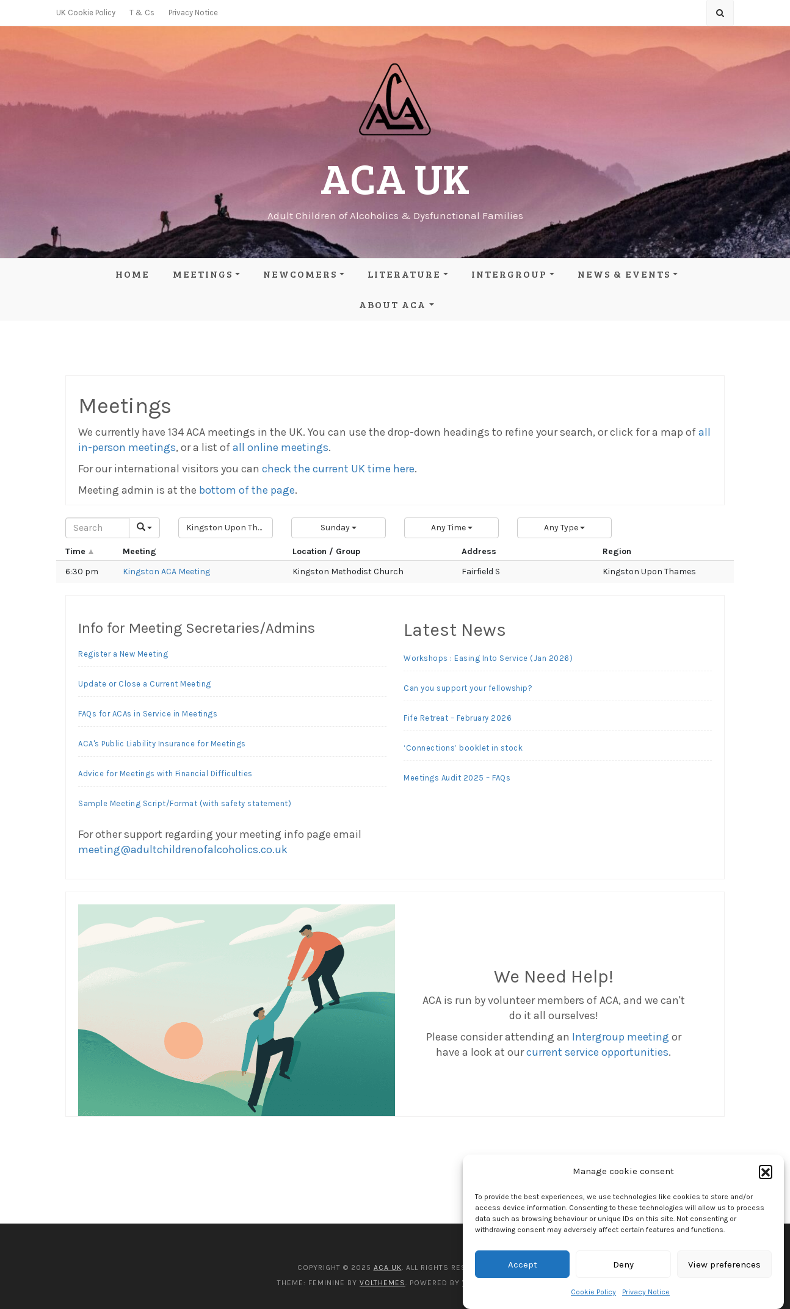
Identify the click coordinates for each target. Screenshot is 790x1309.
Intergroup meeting (620, 1037)
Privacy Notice (646, 1292)
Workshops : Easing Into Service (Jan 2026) (488, 658)
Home (132, 273)
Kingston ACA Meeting (166, 571)
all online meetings (280, 447)
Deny (623, 1264)
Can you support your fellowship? (468, 688)
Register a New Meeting (123, 653)
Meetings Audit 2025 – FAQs (457, 777)
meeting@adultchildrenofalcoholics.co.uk (183, 849)
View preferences (724, 1264)
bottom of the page (247, 490)
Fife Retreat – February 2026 (458, 718)
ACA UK (395, 177)
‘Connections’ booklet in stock (463, 747)
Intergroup (509, 273)
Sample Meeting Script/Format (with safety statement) (184, 803)
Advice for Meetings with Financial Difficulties (165, 773)
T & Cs (141, 12)
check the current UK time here (338, 468)
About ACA (392, 304)
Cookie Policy (593, 1292)
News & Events (624, 273)
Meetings (203, 273)
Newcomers (300, 273)
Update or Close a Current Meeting (144, 683)
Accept (522, 1264)
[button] (765, 1172)
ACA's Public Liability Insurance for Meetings (162, 743)
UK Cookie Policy (85, 12)
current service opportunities (597, 1052)
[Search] (97, 527)
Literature (404, 273)
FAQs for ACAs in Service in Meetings (147, 713)
